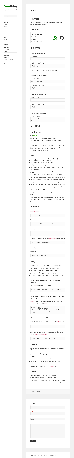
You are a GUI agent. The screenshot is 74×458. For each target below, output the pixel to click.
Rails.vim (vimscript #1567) (50, 140)
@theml (62, 382)
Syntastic (6, 53)
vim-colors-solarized (8, 61)
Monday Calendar (34, 377)
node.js (39, 391)
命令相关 (6, 35)
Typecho (53, 455)
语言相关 (6, 24)
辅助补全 (6, 26)
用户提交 (6, 39)
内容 (31, 423)
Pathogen (62, 238)
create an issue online (37, 383)
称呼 (31, 405)
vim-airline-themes (8, 65)
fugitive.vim (6, 47)
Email (31, 411)
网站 (31, 417)
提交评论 (33, 440)
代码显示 (6, 28)
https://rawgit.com (43, 332)
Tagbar (5, 63)
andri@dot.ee (52, 382)
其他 (5, 37)
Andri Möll (33, 375)
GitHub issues (50, 148)
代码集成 (6, 31)
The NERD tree (7, 51)
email (39, 148)
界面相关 (6, 33)
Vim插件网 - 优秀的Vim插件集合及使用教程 (41, 455)
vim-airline (6, 57)
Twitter (43, 148)
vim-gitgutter (6, 55)
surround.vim (7, 49)
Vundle (35, 251)
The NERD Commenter (8, 59)
